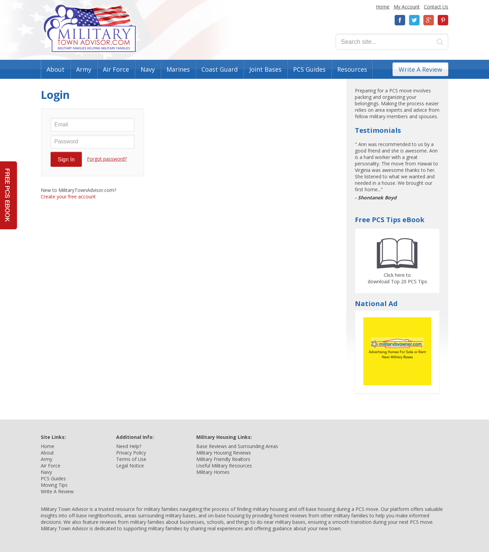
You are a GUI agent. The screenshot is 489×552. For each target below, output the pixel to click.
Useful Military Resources (224, 465)
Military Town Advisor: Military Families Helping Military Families (90, 28)
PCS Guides (309, 69)
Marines (178, 69)
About (56, 69)
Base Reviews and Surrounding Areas (237, 446)
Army (83, 69)
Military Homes (213, 472)
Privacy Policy (131, 452)
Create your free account (68, 196)
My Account (407, 6)
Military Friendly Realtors (223, 459)
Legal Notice (130, 465)
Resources (352, 69)
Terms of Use (131, 459)
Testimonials (378, 130)
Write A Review (420, 69)
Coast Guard (219, 69)
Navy (148, 69)
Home (383, 6)
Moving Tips (54, 485)
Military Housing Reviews (223, 452)
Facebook (400, 20)
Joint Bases (265, 69)
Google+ (428, 20)
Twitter (414, 20)
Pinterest (442, 20)
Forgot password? (107, 159)
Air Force (116, 69)
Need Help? (128, 446)
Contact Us (436, 6)
